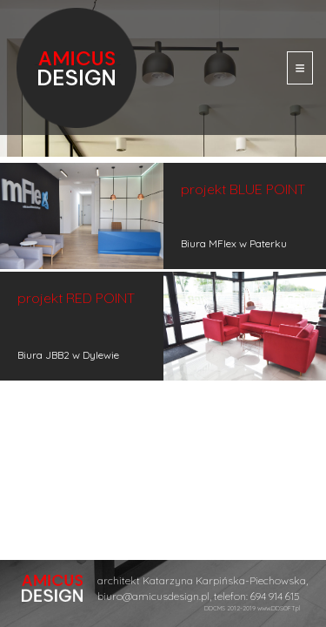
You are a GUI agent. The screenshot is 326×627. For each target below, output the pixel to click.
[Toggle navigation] (300, 67)
